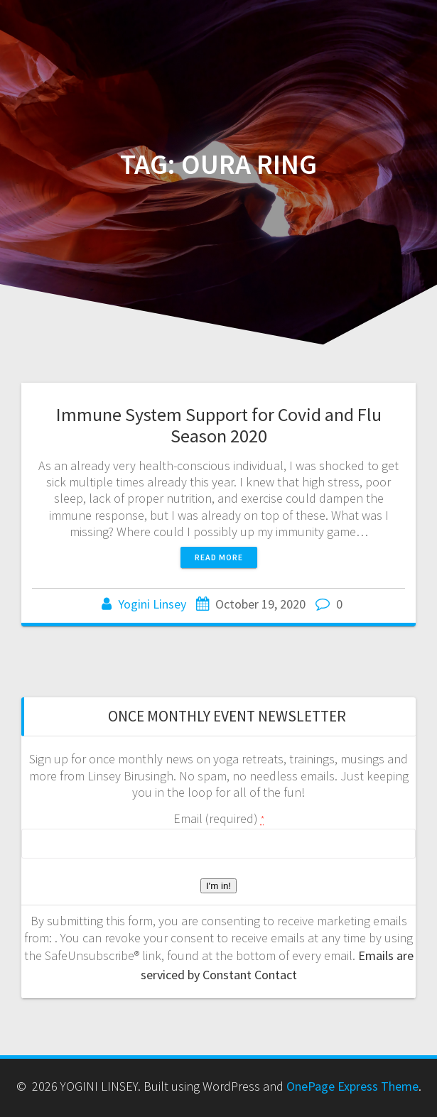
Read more (219, 557)
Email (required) (218, 818)
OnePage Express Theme (352, 1086)
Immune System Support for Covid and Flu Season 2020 (219, 425)
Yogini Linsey (152, 604)
